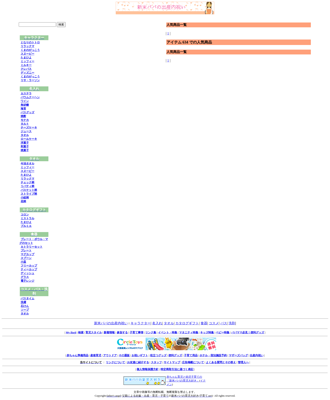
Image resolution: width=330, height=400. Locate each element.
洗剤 (232, 323)
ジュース (26, 131)
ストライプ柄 (29, 193)
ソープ (25, 309)
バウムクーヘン (30, 97)
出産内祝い (256, 355)
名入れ (157, 323)
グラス (25, 277)
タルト (25, 123)
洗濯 (23, 302)
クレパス (26, 68)
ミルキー (26, 65)
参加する (122, 332)
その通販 (124, 355)
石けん (25, 306)
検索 (81, 332)
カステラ (26, 93)
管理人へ (243, 362)
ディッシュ (27, 273)
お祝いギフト (140, 355)
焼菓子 (25, 150)
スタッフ (156, 362)
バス (223, 323)
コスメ (214, 323)
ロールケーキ (29, 138)
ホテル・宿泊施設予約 (213, 355)
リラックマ (27, 46)
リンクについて (115, 362)
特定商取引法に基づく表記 (177, 369)
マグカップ (27, 254)
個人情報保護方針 (147, 369)
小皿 (23, 261)
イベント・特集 (167, 332)
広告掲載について (193, 362)
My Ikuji (71, 332)
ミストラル (27, 218)
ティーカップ (29, 269)
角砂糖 (25, 104)
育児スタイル (93, 332)
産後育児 (95, 355)
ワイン (25, 101)
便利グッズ (175, 355)
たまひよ (26, 57)
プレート (26, 250)
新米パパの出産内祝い (111, 323)
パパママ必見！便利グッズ (247, 332)
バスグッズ (27, 112)
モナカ (25, 119)
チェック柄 (27, 182)
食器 (204, 323)
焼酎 (23, 116)
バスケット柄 (29, 189)
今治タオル (27, 163)
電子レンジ (27, 280)
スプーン (26, 258)
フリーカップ (29, 265)
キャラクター (140, 323)
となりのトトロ (30, 42)
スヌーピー (27, 53)
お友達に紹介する (138, 362)
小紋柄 (25, 197)
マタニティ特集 (188, 332)
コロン (25, 214)
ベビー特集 (222, 332)
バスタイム (27, 298)
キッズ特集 (207, 332)
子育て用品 (191, 355)
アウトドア (110, 355)
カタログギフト (187, 323)
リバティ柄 (27, 186)
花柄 (23, 201)
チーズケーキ (29, 127)
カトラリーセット (32, 246)
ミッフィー (27, 61)
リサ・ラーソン (30, 80)
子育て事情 (136, 332)
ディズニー (27, 72)
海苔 (23, 108)
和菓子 (25, 146)
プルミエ (26, 225)
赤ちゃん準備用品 (77, 355)
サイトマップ (172, 362)
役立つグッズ (158, 355)
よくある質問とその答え (221, 362)
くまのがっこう (30, 49)
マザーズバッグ (238, 355)
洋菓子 (25, 142)
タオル (25, 135)
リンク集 (150, 332)
